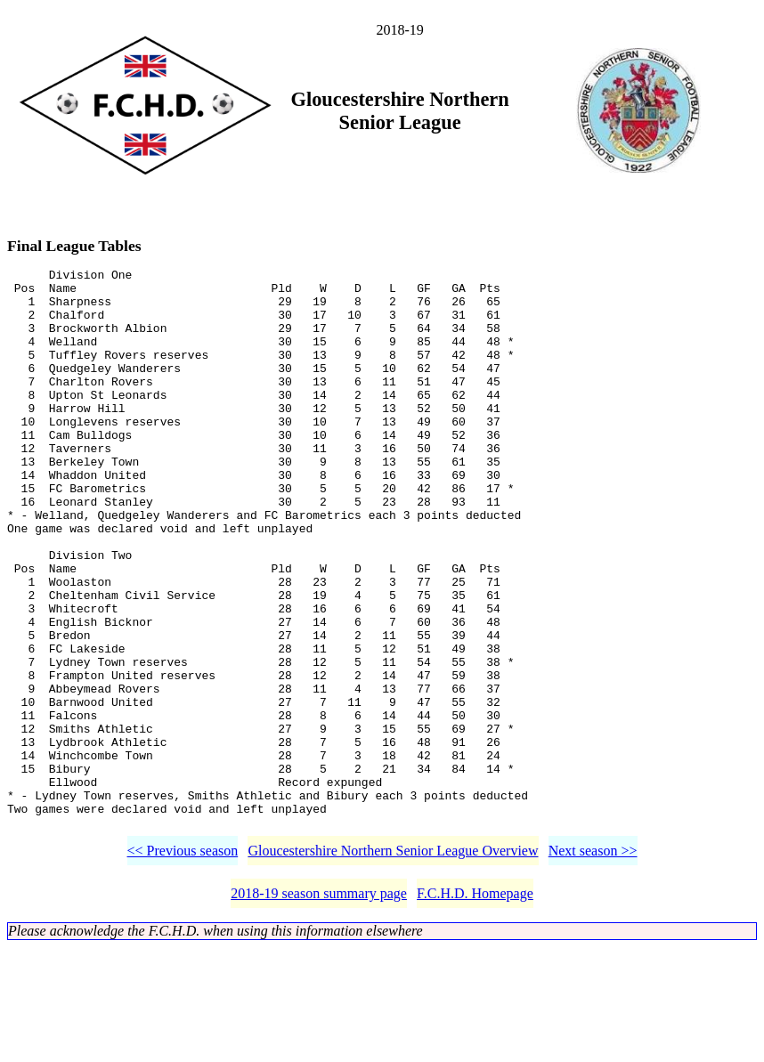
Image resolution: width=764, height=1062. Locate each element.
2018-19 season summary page (319, 1008)
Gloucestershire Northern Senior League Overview (393, 965)
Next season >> (593, 965)
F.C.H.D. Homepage (475, 1008)
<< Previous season (183, 965)
